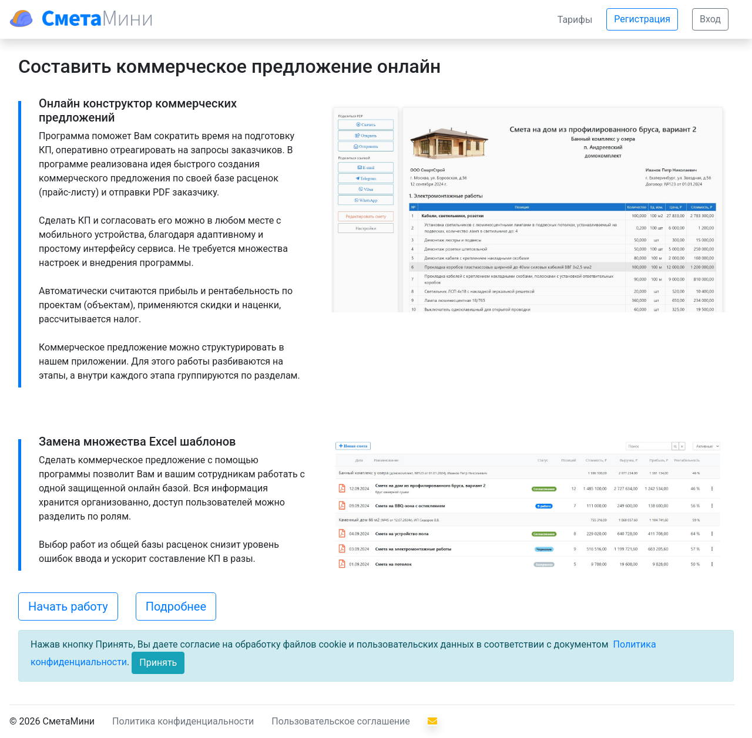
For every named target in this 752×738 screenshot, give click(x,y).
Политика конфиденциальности (183, 721)
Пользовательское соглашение (340, 721)
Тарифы (575, 19)
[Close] (158, 663)
